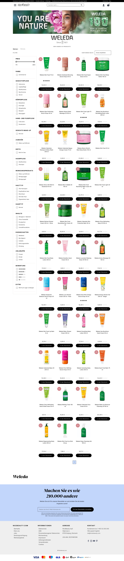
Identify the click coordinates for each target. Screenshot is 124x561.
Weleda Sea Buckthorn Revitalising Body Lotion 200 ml (102, 113)
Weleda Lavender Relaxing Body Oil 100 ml (83, 258)
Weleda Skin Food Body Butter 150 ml (102, 75)
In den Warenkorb (46, 89)
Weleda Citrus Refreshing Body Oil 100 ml (102, 222)
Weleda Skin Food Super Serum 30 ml (84, 75)
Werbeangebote (19, 538)
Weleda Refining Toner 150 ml (65, 405)
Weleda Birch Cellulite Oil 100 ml (65, 185)
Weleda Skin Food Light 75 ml (83, 112)
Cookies (41, 544)
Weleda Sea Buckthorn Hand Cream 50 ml (102, 332)
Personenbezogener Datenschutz (49, 533)
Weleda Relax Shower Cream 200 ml (65, 332)
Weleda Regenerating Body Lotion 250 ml (46, 442)
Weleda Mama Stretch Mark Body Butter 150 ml (84, 149)
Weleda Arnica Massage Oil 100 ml (102, 258)
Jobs (15, 533)
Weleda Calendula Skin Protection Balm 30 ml (83, 222)
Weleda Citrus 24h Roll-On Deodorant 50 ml (46, 185)
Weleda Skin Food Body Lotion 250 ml (46, 258)
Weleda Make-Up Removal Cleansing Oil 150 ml (102, 405)
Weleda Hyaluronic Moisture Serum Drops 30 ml (46, 296)
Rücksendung (43, 535)
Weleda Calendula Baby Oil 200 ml (46, 368)
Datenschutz (105, 1)
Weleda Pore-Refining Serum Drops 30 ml (65, 368)
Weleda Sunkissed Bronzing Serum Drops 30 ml (65, 75)
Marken (15, 49)
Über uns (17, 531)
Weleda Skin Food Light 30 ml (102, 185)
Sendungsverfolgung (20, 535)
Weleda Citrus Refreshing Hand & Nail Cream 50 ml (46, 405)
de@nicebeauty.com (93, 533)
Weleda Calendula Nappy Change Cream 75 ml (65, 149)
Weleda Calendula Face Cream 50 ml (83, 405)
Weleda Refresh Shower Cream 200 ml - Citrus (46, 222)
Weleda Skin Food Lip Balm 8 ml (46, 332)
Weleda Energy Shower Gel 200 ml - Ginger (102, 295)
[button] (103, 53)
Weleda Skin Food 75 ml (46, 75)
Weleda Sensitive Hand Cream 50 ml (65, 258)
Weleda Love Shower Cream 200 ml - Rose (65, 295)
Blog (110, 1)
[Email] (54, 509)
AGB (40, 531)
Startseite (17, 529)
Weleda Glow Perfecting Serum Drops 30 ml (46, 112)
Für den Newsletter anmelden (82, 509)
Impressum (42, 538)
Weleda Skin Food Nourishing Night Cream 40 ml (83, 186)
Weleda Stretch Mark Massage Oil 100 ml (65, 112)
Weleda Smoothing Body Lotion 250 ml (84, 332)
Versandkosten (43, 542)
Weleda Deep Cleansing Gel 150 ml (84, 442)
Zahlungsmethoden (45, 540)
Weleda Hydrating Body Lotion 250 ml (83, 368)
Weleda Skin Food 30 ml (102, 148)
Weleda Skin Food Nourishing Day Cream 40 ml (65, 223)
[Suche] (65, 4)
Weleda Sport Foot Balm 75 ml (102, 368)
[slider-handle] (16, 61)
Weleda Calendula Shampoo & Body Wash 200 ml (46, 149)
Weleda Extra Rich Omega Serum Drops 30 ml (83, 295)
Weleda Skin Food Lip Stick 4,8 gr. (65, 442)
